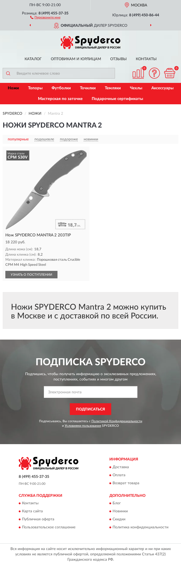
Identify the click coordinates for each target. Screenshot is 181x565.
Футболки (61, 88)
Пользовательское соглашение (48, 527)
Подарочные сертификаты (117, 99)
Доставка (121, 467)
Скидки (119, 519)
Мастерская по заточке (60, 99)
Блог (117, 503)
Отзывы (118, 59)
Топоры (35, 88)
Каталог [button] (33, 59)
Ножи (13, 88)
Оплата (119, 475)
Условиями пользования (83, 425)
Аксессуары (162, 88)
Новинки (120, 511)
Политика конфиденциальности (140, 527)
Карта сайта (32, 511)
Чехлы (136, 88)
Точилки (88, 88)
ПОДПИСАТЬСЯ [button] (90, 409)
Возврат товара (126, 483)
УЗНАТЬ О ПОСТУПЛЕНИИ (31, 274)
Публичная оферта (38, 519)
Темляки (113, 88)
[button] (45, 17)
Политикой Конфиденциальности (116, 421)
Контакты (146, 59)
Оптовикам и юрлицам (76, 59)
